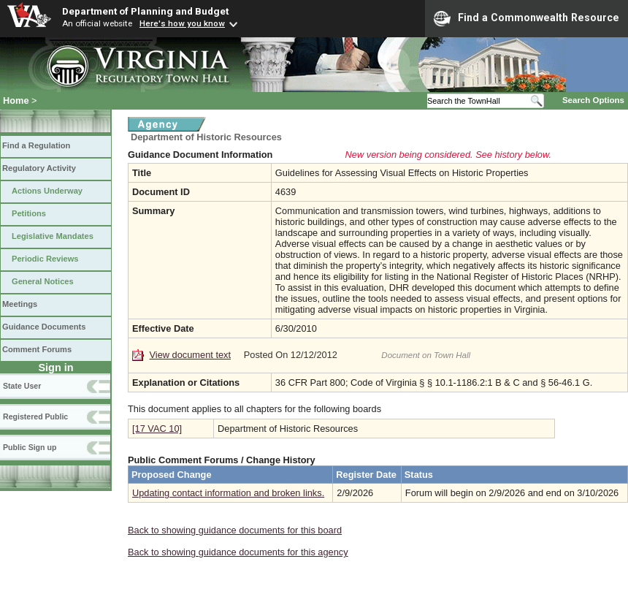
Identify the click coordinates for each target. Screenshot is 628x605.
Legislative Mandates (52, 236)
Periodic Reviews (45, 258)
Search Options (593, 100)
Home (16, 100)
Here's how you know (182, 23)
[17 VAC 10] (157, 428)
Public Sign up (29, 447)
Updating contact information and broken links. (228, 492)
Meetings (19, 304)
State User (22, 385)
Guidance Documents (43, 326)
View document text (190, 354)
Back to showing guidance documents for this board (235, 530)
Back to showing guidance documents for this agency (238, 552)
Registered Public (35, 416)
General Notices (43, 281)
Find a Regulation (36, 145)
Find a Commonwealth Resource (526, 18)
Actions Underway (47, 190)
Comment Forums (37, 349)
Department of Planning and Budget (145, 11)
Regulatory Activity (39, 168)
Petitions (29, 213)
